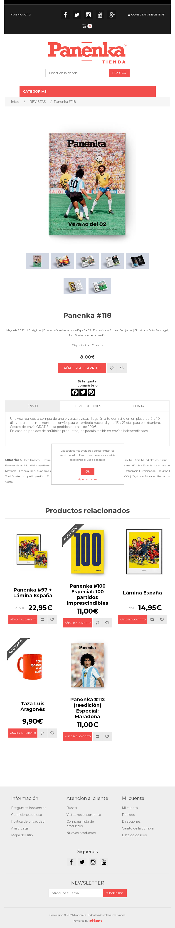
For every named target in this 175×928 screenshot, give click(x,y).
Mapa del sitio (22, 835)
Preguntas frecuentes (28, 808)
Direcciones (131, 821)
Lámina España (142, 593)
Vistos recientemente (84, 815)
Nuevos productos (81, 833)
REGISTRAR (157, 14)
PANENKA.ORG (20, 14)
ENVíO (32, 406)
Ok (88, 471)
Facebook (65, 14)
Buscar (72, 808)
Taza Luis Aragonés (32, 706)
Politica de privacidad (27, 821)
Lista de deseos (134, 835)
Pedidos (128, 815)
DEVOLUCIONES (87, 406)
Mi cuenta (130, 808)
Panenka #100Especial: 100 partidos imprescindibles (87, 594)
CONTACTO (142, 406)
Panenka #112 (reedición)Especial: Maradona (87, 708)
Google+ (111, 14)
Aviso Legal (20, 828)
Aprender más (87, 479)
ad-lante (95, 920)
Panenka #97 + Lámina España (32, 592)
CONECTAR (139, 14)
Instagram (88, 14)
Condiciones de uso (26, 815)
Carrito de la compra (138, 828)
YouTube (100, 14)
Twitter (77, 14)
